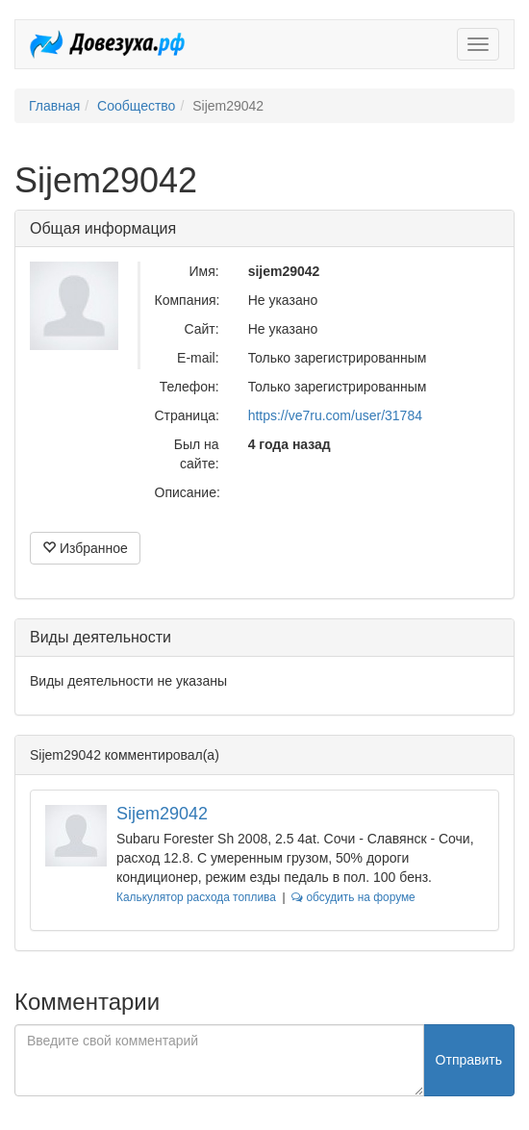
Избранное (85, 548)
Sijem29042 (162, 813)
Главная (54, 105)
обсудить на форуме (353, 897)
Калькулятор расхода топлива (196, 897)
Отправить (469, 1059)
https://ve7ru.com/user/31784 (335, 415)
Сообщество (136, 105)
